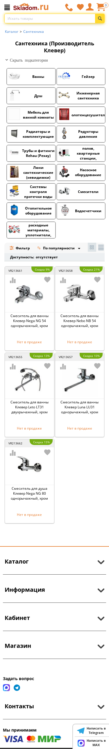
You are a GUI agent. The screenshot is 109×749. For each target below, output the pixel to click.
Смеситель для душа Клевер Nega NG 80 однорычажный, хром (29, 493)
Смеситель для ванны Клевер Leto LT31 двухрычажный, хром (29, 407)
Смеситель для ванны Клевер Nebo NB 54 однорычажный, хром (79, 320)
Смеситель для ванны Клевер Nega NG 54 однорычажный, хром (29, 320)
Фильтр (19, 248)
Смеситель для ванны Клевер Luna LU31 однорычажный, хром (79, 407)
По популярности (56, 249)
